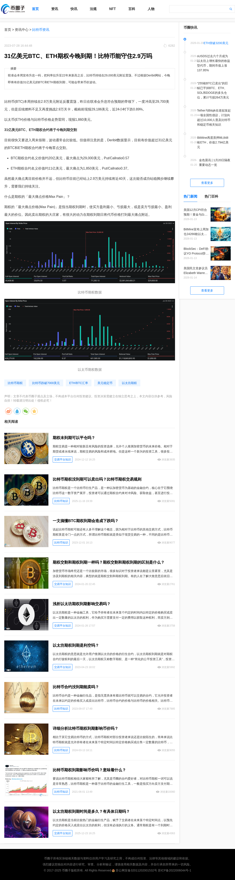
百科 (131, 9)
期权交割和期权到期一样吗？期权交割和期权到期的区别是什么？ (109, 562)
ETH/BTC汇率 (78, 383)
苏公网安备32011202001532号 (136, 870)
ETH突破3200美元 (216, 43)
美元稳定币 (104, 383)
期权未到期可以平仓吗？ (74, 438)
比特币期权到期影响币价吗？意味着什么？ (89, 770)
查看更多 (207, 183)
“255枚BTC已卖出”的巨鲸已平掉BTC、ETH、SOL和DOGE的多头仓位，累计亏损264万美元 (213, 90)
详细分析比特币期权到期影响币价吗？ (85, 728)
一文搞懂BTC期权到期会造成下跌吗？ (85, 521)
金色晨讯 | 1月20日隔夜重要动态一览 (215, 162)
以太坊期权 (129, 383)
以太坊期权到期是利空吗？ (76, 645)
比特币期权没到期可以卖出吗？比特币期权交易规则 (97, 479)
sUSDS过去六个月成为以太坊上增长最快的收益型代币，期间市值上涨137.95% (213, 63)
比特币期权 (15, 383)
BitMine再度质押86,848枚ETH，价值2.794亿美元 (213, 142)
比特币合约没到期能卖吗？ (76, 687)
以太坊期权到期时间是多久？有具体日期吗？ (91, 811)
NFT (112, 9)
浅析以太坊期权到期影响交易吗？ (82, 604)
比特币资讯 (40, 29)
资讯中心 (21, 29)
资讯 (54, 9)
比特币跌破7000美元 (46, 383)
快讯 (73, 9)
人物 (151, 9)
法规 (93, 9)
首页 (35, 9)
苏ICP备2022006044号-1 (174, 870)
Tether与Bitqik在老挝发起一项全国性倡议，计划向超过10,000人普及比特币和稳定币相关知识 (214, 117)
